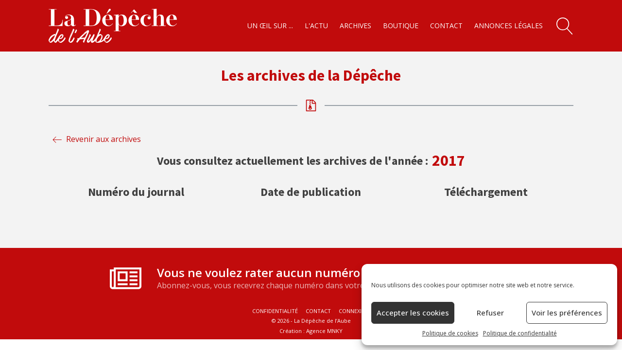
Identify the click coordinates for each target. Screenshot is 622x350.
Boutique (400, 25)
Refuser (490, 312)
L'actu (316, 25)
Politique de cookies (450, 333)
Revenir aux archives (103, 139)
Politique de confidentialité (520, 333)
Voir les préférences (567, 312)
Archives (355, 25)
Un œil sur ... (270, 25)
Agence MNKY (324, 330)
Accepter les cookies (413, 312)
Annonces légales (508, 25)
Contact (446, 25)
